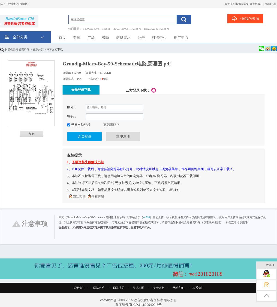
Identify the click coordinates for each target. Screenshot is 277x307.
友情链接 (158, 287)
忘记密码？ (111, 124)
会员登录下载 (81, 90)
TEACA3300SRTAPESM (126, 28)
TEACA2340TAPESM (156, 28)
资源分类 (38, 49)
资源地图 (138, 287)
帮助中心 (270, 4)
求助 (105, 38)
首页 (62, 38)
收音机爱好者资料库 (15, 49)
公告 (141, 38)
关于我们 (78, 287)
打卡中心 (159, 38)
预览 (31, 133)
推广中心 (181, 38)
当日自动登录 (80, 124)
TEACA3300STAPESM (96, 28)
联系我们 (198, 287)
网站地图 (118, 287)
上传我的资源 (245, 18)
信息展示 (123, 38)
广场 (91, 38)
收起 (270, 265)
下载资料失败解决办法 (88, 162)
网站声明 (98, 287)
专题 (76, 38)
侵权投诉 (95, 197)
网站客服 (76, 197)
